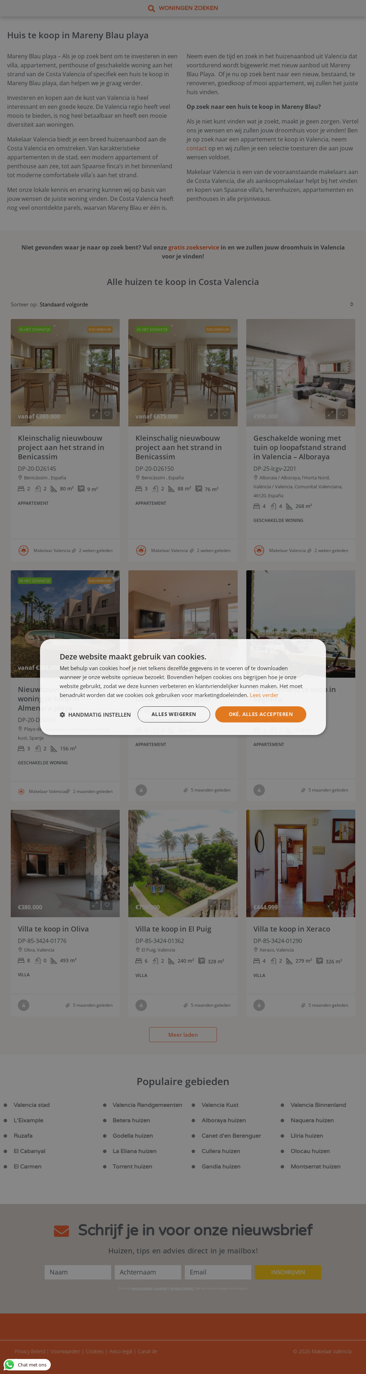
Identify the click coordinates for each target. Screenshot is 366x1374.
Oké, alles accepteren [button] (261, 714)
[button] (95, 714)
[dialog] (183, 687)
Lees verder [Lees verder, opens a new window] (264, 694)
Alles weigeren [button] (174, 714)
